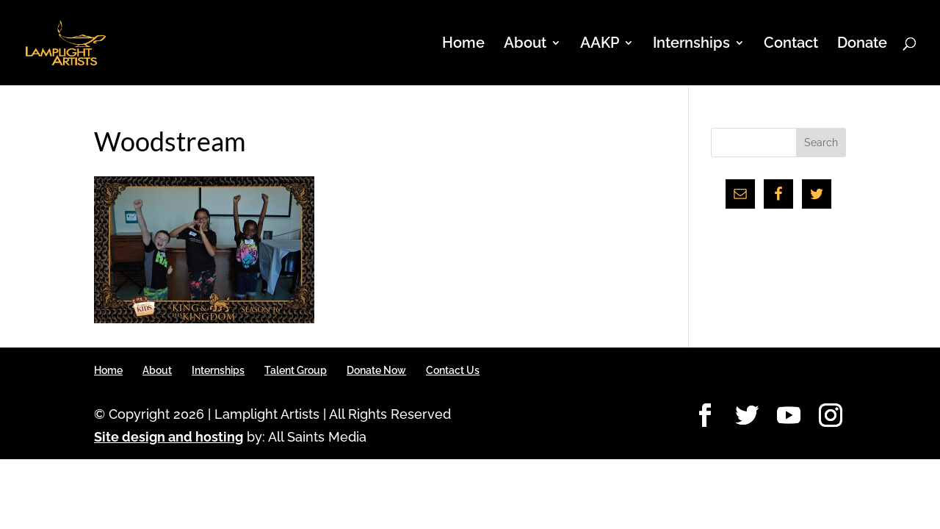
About (525, 44)
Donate (862, 44)
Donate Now (376, 370)
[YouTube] (788, 416)
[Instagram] (830, 416)
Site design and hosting (168, 437)
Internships (691, 44)
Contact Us (453, 370)
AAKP (599, 44)
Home (463, 44)
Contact (791, 44)
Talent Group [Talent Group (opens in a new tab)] (295, 370)
